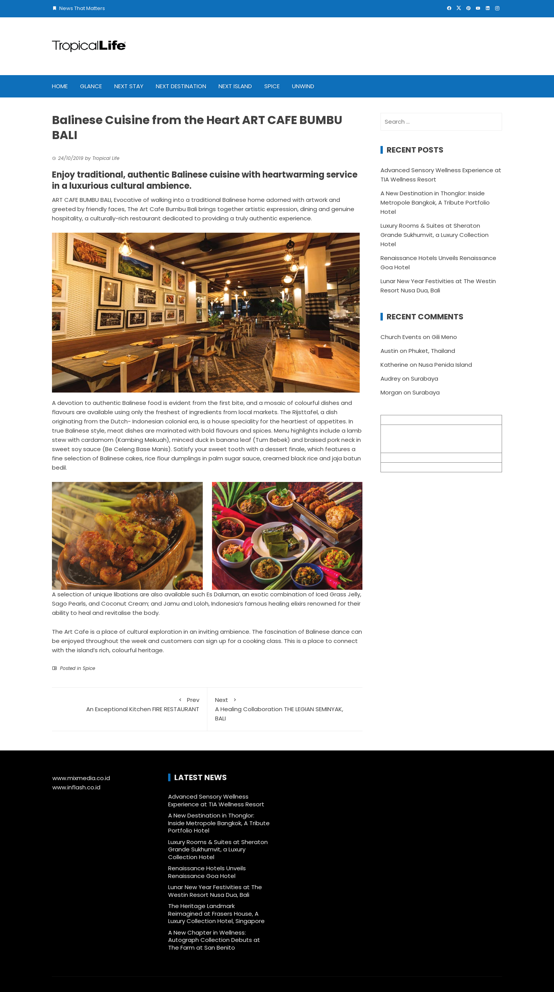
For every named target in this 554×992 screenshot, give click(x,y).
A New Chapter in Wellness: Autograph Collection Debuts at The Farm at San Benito (214, 940)
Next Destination (181, 86)
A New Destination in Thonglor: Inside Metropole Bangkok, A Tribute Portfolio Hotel (435, 202)
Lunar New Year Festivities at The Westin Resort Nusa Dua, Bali (215, 891)
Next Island (235, 86)
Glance (91, 86)
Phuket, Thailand (432, 351)
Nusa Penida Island (445, 365)
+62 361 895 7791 (404, 467)
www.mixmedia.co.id (81, 778)
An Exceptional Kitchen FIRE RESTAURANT (129, 704)
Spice (272, 86)
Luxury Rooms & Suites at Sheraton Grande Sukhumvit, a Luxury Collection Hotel (434, 235)
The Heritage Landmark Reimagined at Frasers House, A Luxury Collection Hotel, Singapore (216, 913)
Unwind (303, 86)
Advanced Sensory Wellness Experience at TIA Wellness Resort (217, 800)
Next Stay (129, 86)
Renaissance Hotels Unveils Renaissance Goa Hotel (207, 872)
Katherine (394, 365)
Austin (389, 351)
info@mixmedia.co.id (410, 457)
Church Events (400, 337)
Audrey (390, 378)
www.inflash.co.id (76, 787)
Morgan (391, 392)
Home (60, 86)
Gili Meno (444, 337)
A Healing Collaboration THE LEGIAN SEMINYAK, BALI (285, 708)
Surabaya (424, 378)
